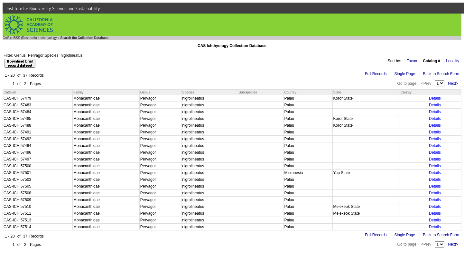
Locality (452, 61)
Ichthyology (49, 38)
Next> (453, 83)
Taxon (412, 61)
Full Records (375, 74)
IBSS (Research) (25, 38)
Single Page (404, 74)
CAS (6, 38)
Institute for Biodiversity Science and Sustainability (53, 8)
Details (435, 98)
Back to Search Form (441, 74)
